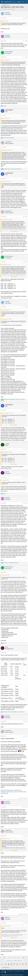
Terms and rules (10, 970)
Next (19, 957)
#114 (26, 572)
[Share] (24, 18)
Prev (9, 957)
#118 (26, 807)
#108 (26, 261)
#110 (26, 410)
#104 (26, 115)
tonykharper (4, 9)
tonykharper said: (5, 181)
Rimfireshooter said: (6, 319)
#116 (26, 721)
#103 (26, 57)
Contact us (3, 970)
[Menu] (2, 2)
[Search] (26, 1)
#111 (26, 449)
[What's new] (23, 1)
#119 (26, 835)
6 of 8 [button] (14, 957)
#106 (26, 178)
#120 (26, 923)
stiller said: (4, 21)
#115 (26, 652)
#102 (26, 40)
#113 (26, 503)
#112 (26, 477)
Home (2, 972)
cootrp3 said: (4, 480)
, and (12, 169)
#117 (26, 736)
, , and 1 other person (13, 711)
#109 (26, 306)
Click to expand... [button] (14, 231)
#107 (26, 216)
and (8, 137)
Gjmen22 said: (5, 60)
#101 (26, 18)
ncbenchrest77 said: (6, 150)
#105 (26, 147)
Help (23, 970)
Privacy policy (18, 970)
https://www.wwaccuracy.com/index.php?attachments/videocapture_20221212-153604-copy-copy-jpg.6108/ (13, 792)
